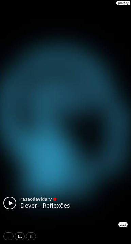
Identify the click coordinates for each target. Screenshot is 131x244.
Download (32, 236)
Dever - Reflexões (45, 205)
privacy (123, 3)
